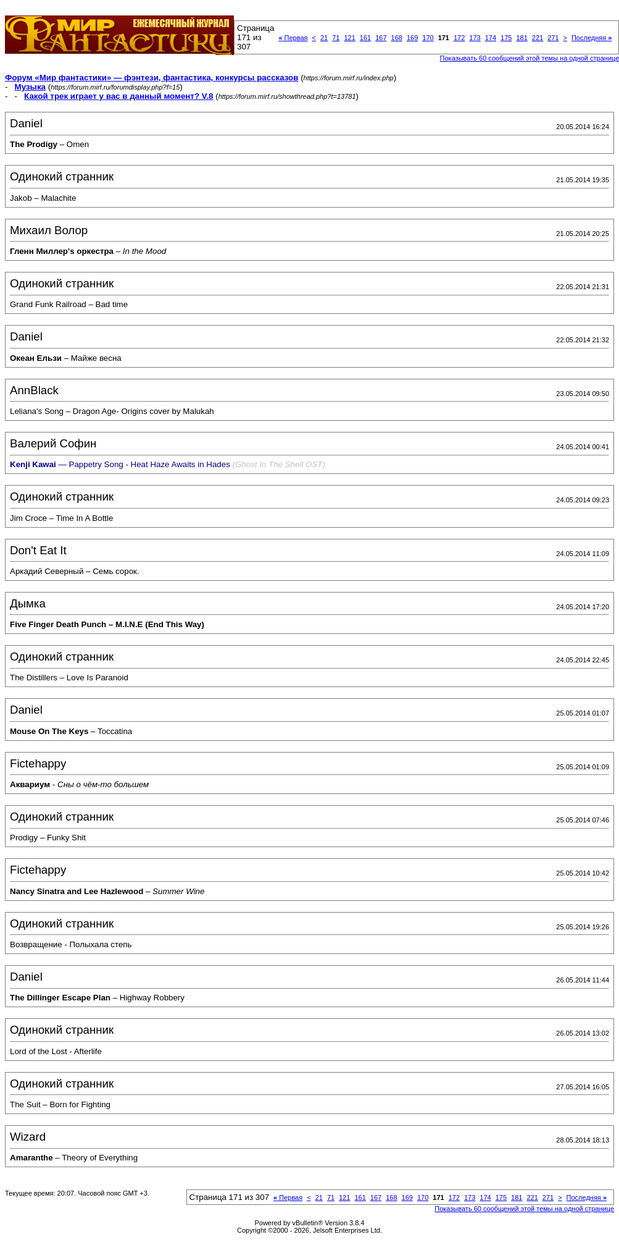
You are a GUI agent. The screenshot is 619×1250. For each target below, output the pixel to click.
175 (506, 37)
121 (349, 37)
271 (553, 37)
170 (427, 37)
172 (459, 37)
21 (324, 37)
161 (365, 37)
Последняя (591, 37)
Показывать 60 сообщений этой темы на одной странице (524, 1208)
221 (537, 37)
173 (474, 37)
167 (380, 37)
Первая (292, 37)
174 (490, 37)
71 (335, 37)
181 (521, 37)
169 (412, 37)
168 (396, 37)
